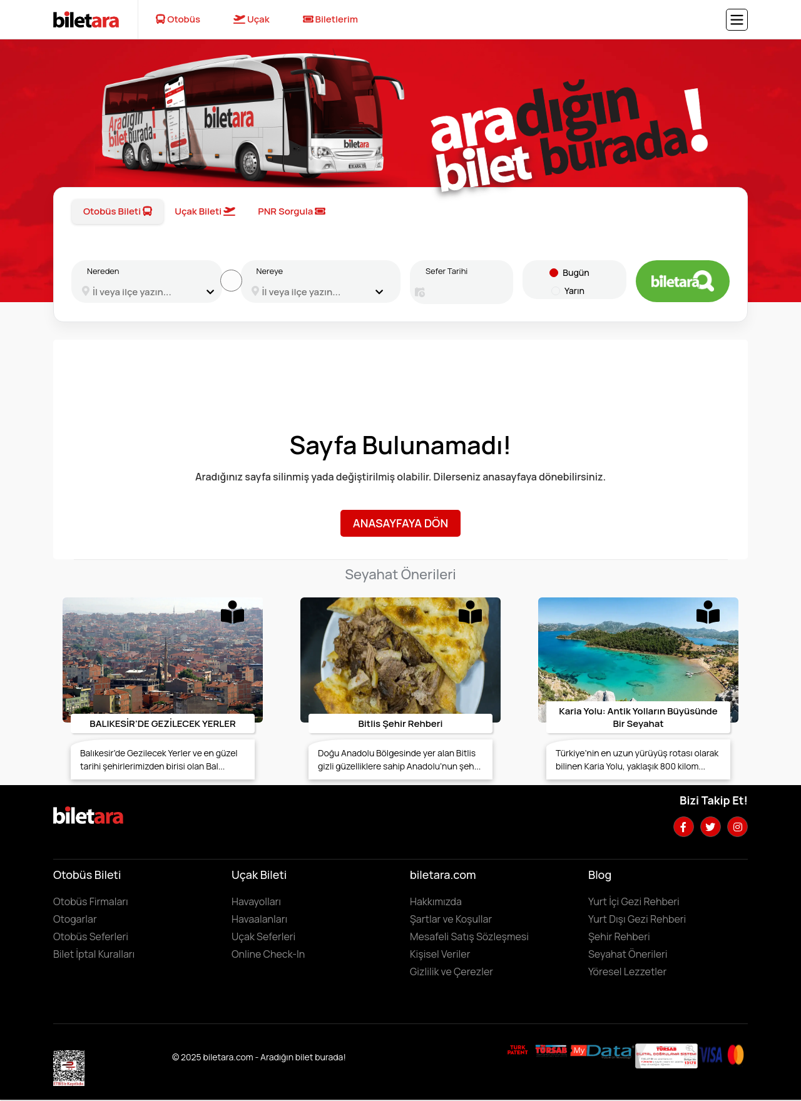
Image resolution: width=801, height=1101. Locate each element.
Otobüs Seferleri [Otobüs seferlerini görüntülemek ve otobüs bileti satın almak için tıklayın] (90, 936)
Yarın (574, 291)
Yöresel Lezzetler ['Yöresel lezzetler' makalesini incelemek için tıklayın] (627, 971)
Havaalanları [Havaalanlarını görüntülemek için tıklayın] (259, 919)
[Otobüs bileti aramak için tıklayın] (683, 281)
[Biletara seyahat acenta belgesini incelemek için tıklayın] (552, 1050)
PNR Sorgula (291, 211)
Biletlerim (331, 19)
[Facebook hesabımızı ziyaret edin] (683, 826)
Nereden (103, 271)
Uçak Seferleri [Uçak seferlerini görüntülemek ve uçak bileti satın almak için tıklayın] (263, 936)
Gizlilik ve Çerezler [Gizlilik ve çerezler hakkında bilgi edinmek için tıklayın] (451, 971)
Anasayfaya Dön (400, 522)
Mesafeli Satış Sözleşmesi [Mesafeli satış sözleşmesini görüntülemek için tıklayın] (469, 936)
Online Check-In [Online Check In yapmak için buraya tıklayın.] (268, 954)
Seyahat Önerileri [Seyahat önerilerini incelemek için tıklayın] (628, 954)
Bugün (576, 272)
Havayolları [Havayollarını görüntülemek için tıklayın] (256, 901)
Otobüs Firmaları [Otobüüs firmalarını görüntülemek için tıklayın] (90, 901)
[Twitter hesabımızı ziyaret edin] (710, 826)
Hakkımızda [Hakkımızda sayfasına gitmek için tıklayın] (436, 901)
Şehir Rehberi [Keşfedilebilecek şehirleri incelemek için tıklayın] (619, 936)
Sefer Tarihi (446, 271)
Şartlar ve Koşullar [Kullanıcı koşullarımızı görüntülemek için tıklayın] (451, 919)
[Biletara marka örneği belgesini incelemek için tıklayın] (518, 1050)
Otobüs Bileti (117, 211)
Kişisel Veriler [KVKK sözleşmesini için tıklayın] (440, 954)
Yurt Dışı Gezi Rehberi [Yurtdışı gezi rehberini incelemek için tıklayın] (637, 919)
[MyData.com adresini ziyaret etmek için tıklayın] (602, 1051)
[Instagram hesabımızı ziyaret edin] (737, 826)
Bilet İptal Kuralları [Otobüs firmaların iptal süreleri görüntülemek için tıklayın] (94, 954)
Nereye (270, 271)
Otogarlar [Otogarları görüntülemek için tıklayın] (75, 919)
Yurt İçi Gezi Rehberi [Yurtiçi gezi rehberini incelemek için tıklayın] (634, 901)
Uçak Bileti (205, 211)
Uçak (251, 19)
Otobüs (178, 19)
